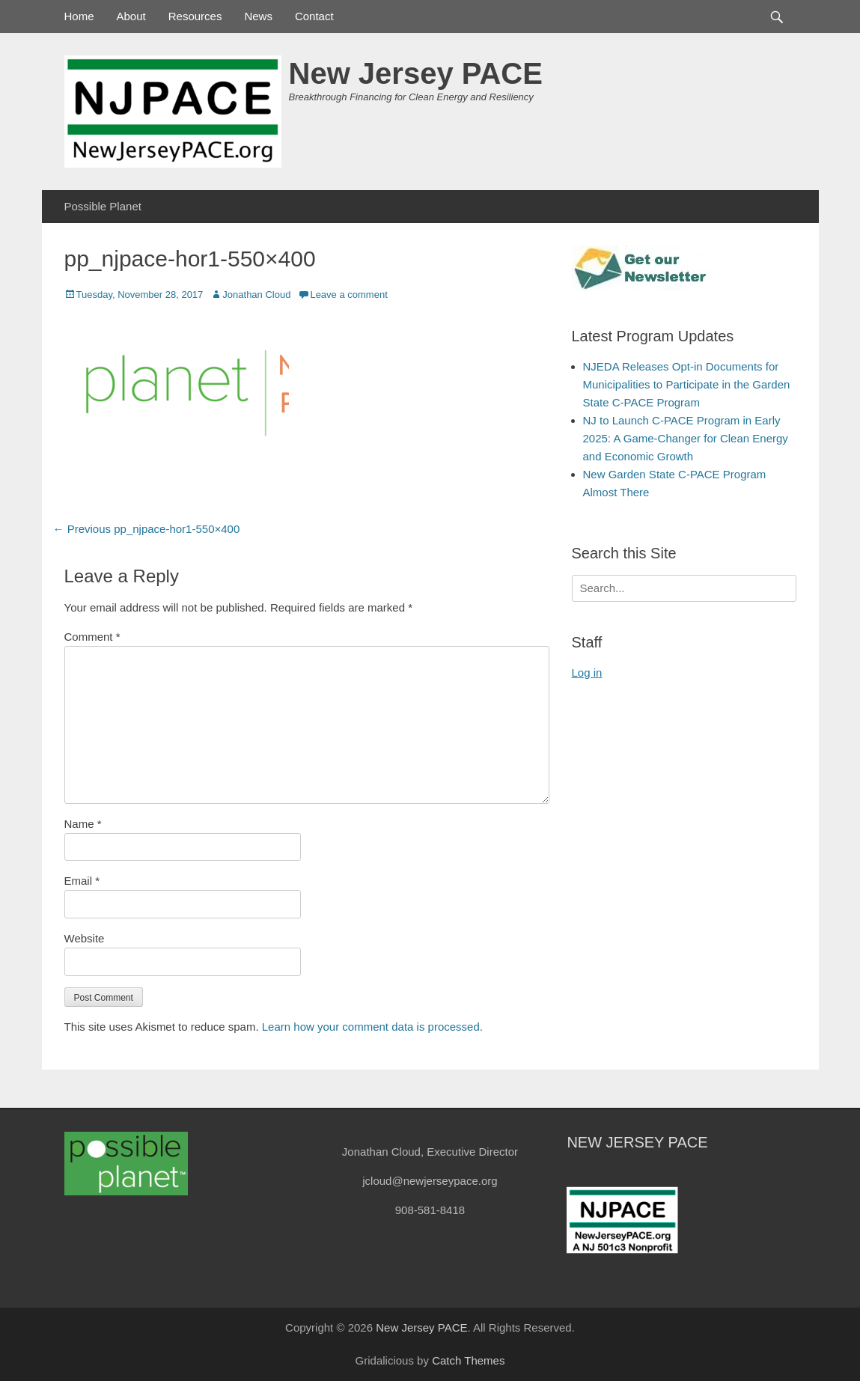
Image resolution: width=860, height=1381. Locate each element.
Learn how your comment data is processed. (372, 1026)
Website (84, 938)
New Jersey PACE (416, 73)
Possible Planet (102, 206)
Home (79, 16)
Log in (587, 672)
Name (83, 823)
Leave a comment (348, 294)
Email (82, 880)
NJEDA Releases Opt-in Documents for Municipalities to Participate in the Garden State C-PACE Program (686, 384)
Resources (195, 16)
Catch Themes (468, 1360)
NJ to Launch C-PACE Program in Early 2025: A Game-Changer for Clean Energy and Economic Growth (685, 438)
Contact (314, 16)
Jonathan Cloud (256, 294)
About (131, 16)
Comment (92, 636)
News (258, 16)
